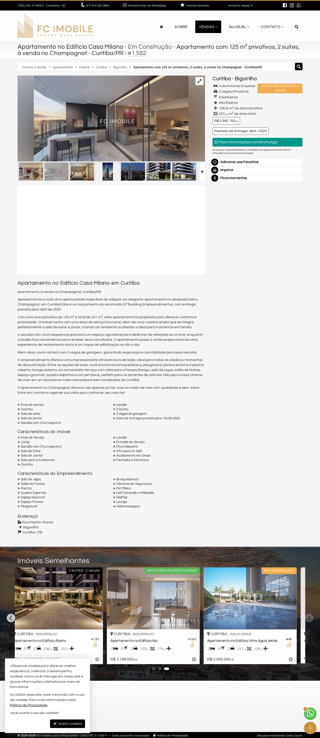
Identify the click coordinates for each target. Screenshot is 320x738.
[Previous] (11, 618)
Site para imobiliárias (270, 735)
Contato (272, 27)
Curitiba (221, 78)
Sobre (181, 27)
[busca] (296, 27)
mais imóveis (257, 259)
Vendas (208, 27)
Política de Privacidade (172, 735)
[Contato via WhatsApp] (310, 713)
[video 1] (111, 229)
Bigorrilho (246, 78)
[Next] (309, 618)
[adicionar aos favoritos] (104, 659)
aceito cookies (67, 723)
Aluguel (239, 27)
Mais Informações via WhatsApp (246, 142)
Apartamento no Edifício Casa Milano (71, 47)
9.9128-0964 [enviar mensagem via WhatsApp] (97, 5)
